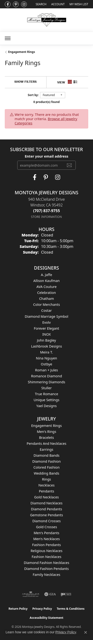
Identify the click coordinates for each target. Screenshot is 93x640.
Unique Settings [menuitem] (46, 400)
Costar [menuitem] (46, 310)
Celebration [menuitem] (46, 292)
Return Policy (18, 609)
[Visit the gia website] (50, 594)
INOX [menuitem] (46, 334)
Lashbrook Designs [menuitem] (46, 346)
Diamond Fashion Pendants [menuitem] (46, 568)
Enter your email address (46, 156)
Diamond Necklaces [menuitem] (46, 503)
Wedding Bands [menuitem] (46, 473)
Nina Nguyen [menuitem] (46, 358)
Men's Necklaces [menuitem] (46, 539)
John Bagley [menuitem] (46, 340)
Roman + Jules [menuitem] (46, 370)
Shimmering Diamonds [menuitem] (46, 382)
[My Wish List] (79, 4)
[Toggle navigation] (7, 38)
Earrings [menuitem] (46, 449)
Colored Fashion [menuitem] (46, 467)
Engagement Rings (21, 52)
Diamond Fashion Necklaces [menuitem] (46, 562)
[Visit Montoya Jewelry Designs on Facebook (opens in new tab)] (8, 4)
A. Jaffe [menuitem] (46, 274)
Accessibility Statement (46, 618)
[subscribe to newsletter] (69, 165)
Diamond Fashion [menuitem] (46, 461)
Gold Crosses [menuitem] (46, 527)
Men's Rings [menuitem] (46, 431)
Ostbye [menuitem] (46, 364)
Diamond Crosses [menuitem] (46, 521)
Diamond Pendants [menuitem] (46, 509)
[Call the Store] (46, 210)
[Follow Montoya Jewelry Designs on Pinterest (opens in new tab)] (16, 4)
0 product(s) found (46, 102)
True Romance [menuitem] (46, 394)
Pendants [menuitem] (46, 491)
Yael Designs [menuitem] (46, 406)
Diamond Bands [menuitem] (46, 455)
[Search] (41, 4)
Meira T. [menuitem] (46, 352)
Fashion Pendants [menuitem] (46, 545)
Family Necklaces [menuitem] (46, 574)
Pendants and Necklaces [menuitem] (46, 443)
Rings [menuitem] (46, 479)
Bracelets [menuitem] (46, 437)
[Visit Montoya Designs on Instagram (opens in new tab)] (24, 4)
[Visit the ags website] (31, 594)
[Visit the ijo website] (66, 594)
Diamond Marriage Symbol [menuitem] (46, 316)
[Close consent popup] (85, 632)
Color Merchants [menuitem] (46, 304)
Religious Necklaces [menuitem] (47, 550)
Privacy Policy (42, 609)
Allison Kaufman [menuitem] (46, 280)
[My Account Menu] (58, 4)
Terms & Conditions (71, 609)
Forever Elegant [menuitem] (46, 328)
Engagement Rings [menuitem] (46, 425)
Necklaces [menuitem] (46, 485)
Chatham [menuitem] (46, 298)
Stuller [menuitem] (46, 388)
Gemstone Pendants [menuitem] (46, 515)
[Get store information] (46, 217)
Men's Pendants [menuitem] (46, 533)
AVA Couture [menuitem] (46, 286)
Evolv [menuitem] (46, 322)
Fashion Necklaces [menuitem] (46, 556)
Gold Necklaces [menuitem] (46, 497)
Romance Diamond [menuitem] (46, 376)
